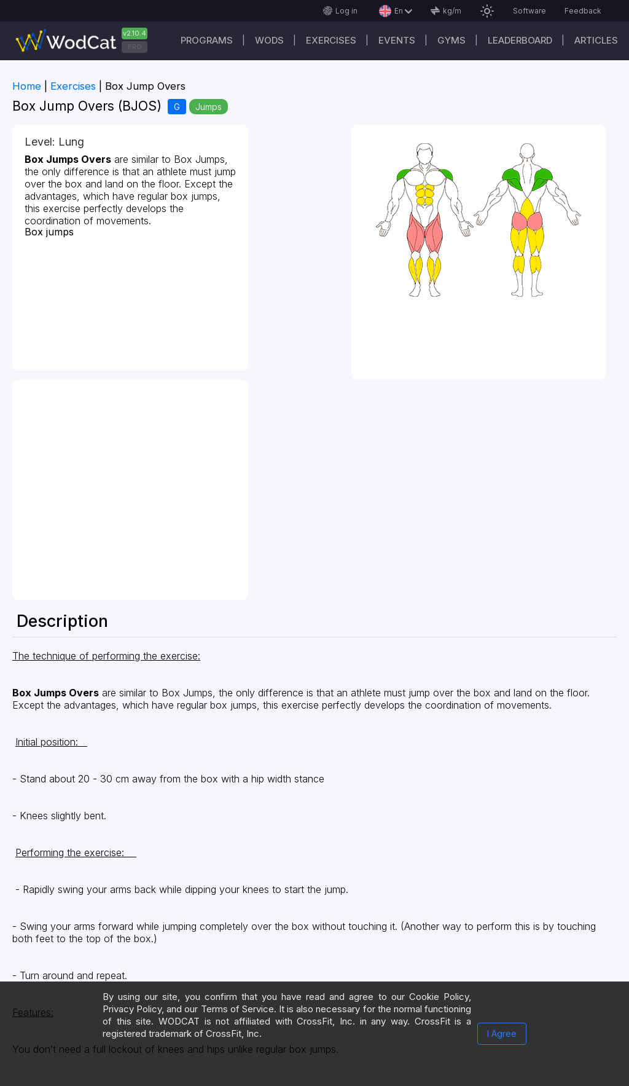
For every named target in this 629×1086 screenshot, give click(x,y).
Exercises (331, 40)
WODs (269, 40)
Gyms (451, 40)
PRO (135, 46)
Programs (207, 40)
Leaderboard (520, 40)
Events (396, 40)
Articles (596, 40)
